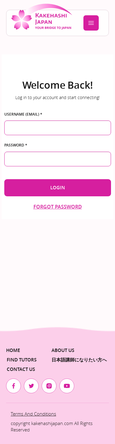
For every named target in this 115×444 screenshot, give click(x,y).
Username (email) (23, 114)
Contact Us (21, 369)
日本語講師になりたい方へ (79, 360)
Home (13, 350)
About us (63, 350)
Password (15, 145)
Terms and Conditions (33, 414)
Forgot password (57, 206)
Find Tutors (21, 360)
